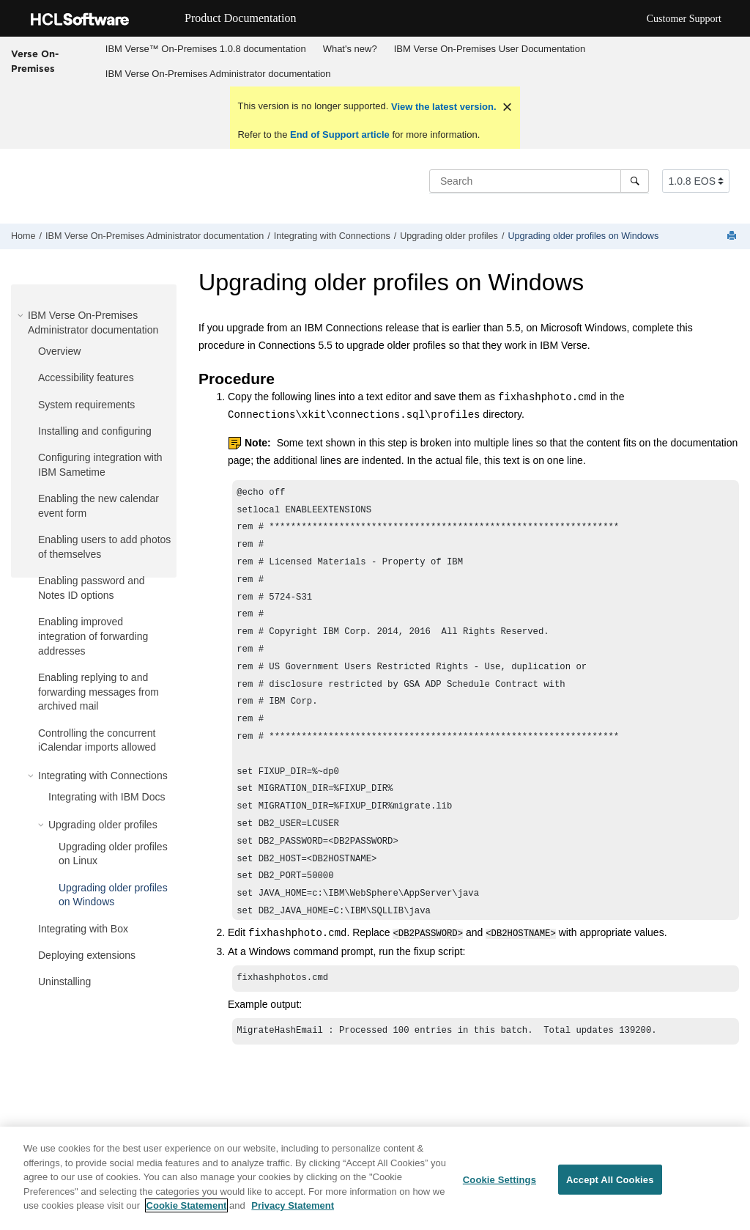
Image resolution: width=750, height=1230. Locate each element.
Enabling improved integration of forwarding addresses (93, 636)
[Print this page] (733, 236)
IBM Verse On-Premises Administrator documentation (218, 73)
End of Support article (339, 134)
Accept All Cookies (610, 1179)
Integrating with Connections (332, 236)
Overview (59, 351)
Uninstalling (64, 981)
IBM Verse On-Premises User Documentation (490, 48)
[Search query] (539, 181)
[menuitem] (205, 49)
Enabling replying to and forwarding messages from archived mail (98, 691)
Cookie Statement (186, 1206)
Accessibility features (86, 377)
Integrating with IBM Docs (107, 797)
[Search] (634, 181)
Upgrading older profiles (449, 236)
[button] (22, 315)
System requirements (86, 404)
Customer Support (684, 18)
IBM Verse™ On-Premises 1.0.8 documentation (205, 48)
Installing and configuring (95, 431)
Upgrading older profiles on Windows (583, 236)
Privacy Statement (292, 1206)
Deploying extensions (86, 955)
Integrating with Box (83, 929)
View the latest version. (442, 106)
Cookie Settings (499, 1179)
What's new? (350, 48)
